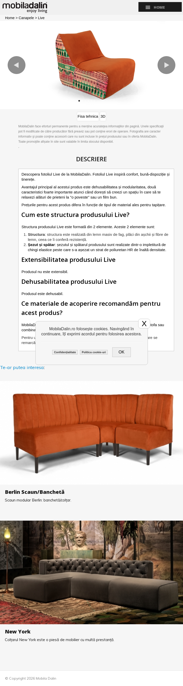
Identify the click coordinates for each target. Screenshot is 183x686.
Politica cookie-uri (94, 352)
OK (121, 352)
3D (103, 116)
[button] (16, 65)
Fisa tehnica (88, 116)
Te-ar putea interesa (22, 367)
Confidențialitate (65, 352)
